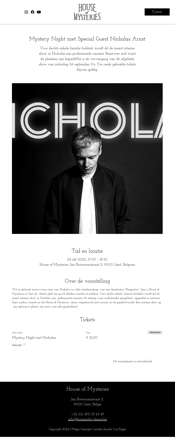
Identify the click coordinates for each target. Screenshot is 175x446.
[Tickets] (157, 12)
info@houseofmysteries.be (87, 419)
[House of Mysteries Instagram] (26, 12)
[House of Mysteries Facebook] (32, 12)
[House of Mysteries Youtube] (39, 12)
